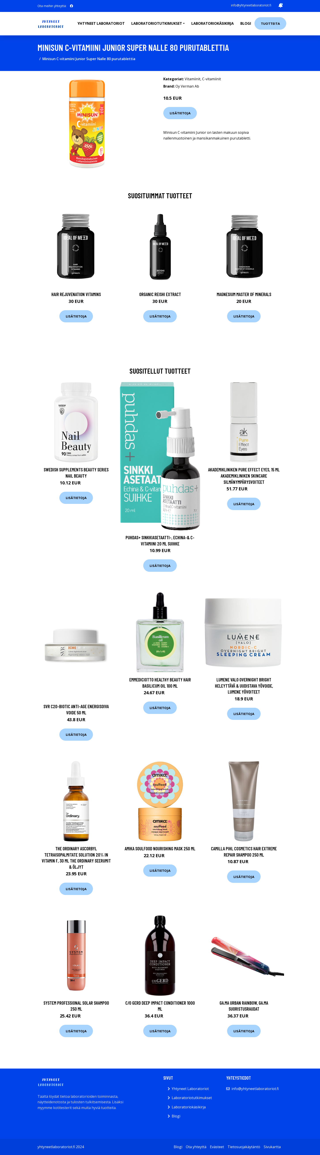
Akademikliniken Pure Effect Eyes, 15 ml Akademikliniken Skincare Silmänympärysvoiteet (244, 475)
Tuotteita (270, 23)
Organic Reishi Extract (160, 294)
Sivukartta (272, 1146)
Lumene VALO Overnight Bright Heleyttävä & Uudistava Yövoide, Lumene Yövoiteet (244, 685)
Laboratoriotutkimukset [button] (156, 23)
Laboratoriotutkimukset (192, 1097)
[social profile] (71, 6)
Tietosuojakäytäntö (244, 1146)
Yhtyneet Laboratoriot (190, 1088)
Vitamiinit (192, 78)
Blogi (245, 23)
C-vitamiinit (211, 78)
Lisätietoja (180, 113)
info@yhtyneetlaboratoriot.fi (251, 5)
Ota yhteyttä (196, 1146)
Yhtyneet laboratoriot (101, 23)
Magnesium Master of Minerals (244, 294)
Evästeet (217, 1146)
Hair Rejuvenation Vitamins (76, 294)
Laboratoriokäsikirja (212, 23)
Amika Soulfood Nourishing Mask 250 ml (160, 848)
